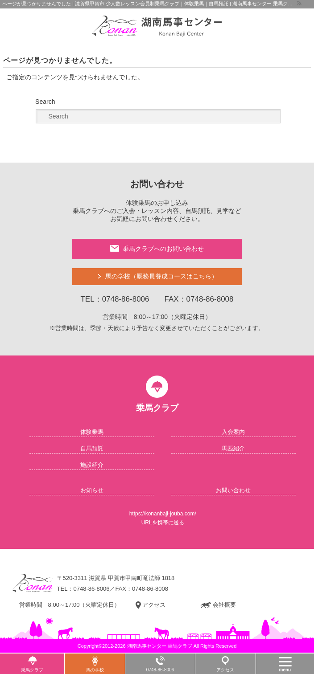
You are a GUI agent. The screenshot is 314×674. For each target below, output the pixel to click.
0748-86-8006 (91, 588)
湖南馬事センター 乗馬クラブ (159, 646)
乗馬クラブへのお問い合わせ (157, 248)
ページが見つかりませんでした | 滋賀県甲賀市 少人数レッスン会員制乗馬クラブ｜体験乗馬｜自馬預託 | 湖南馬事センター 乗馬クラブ (149, 3)
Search (45, 101)
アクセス (150, 605)
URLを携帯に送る (162, 522)
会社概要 (218, 605)
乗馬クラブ (32, 669)
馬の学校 (161, 277)
